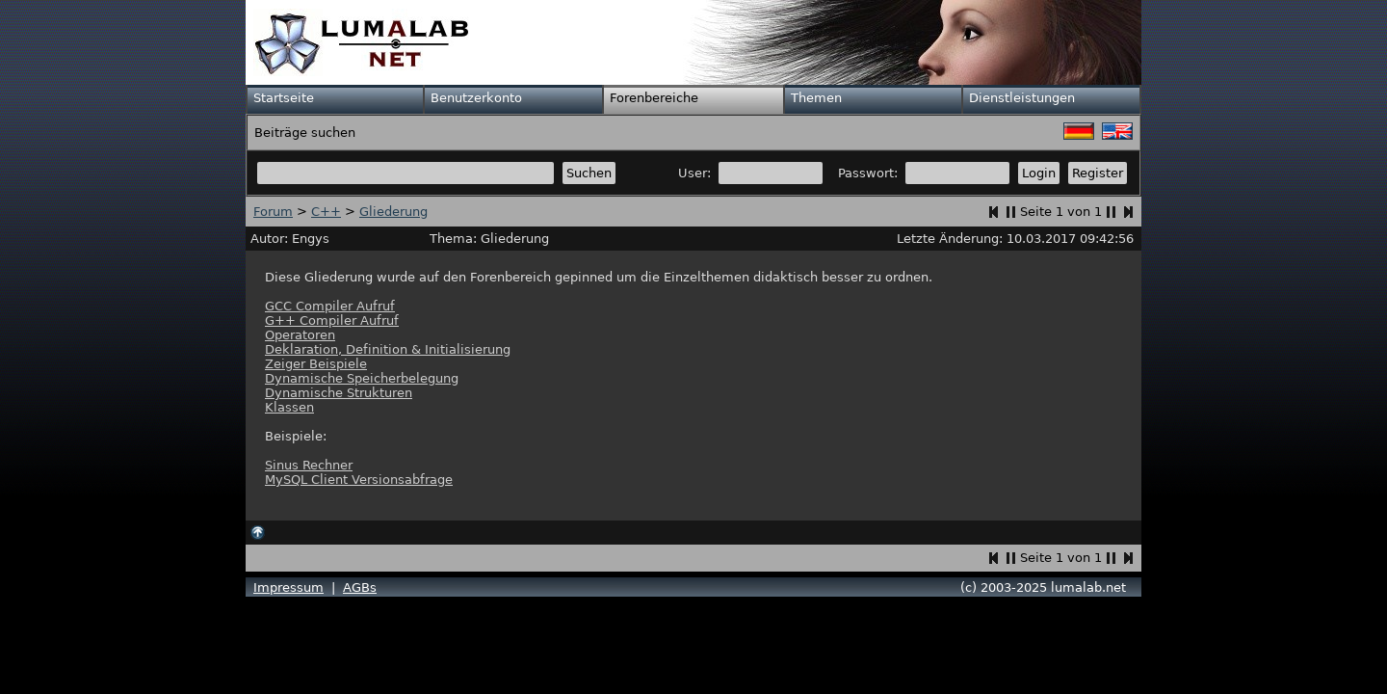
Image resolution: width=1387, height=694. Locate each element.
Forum (273, 211)
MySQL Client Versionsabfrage (359, 479)
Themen (816, 98)
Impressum (288, 587)
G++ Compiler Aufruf (332, 320)
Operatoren (300, 335)
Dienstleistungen (1022, 98)
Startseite (283, 98)
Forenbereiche (654, 98)
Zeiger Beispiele (316, 364)
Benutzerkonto (476, 98)
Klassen (289, 407)
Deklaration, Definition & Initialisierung (387, 349)
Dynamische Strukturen (338, 393)
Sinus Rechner (309, 465)
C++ (326, 211)
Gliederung (393, 211)
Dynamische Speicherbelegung (361, 378)
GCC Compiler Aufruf (330, 306)
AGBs (360, 587)
